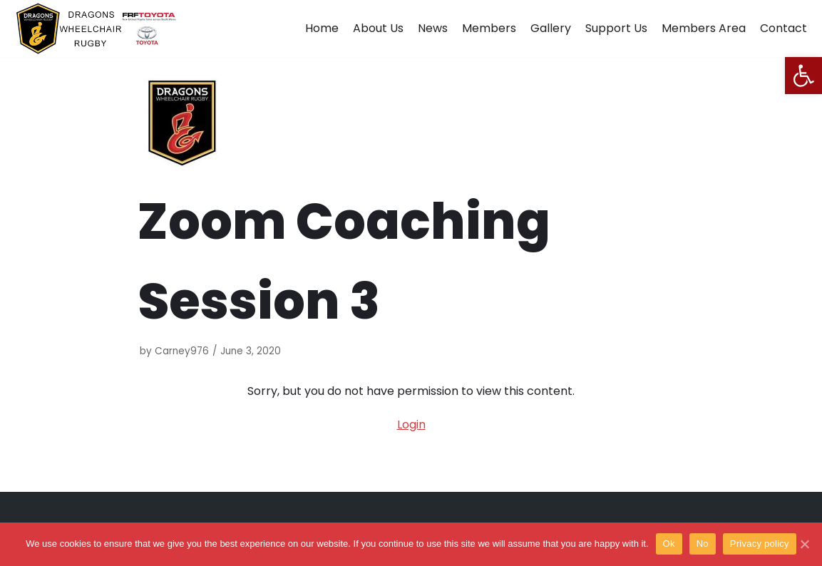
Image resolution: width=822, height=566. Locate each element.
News (433, 28)
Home (322, 28)
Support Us (616, 28)
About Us (378, 28)
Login (411, 424)
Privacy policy (759, 543)
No (703, 543)
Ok (669, 543)
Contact (783, 28)
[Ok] (804, 544)
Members (489, 28)
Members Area (704, 28)
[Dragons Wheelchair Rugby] (96, 28)
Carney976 (182, 351)
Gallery (550, 28)
